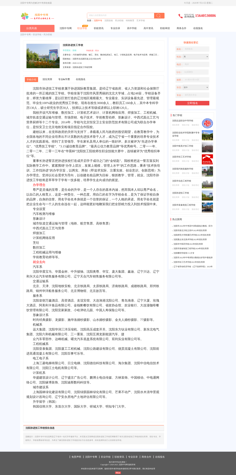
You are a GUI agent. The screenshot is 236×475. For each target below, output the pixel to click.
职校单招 (165, 28)
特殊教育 (130, 20)
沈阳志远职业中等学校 (182, 121)
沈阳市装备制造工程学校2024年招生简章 (191, 248)
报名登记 (195, 125)
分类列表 (31, 28)
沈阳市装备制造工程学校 (183, 205)
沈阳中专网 (66, 28)
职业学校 (82, 28)
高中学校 (132, 28)
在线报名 (198, 28)
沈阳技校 (109, 20)
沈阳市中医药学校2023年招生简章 (188, 244)
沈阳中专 (98, 20)
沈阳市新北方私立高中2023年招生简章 (190, 230)
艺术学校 (141, 20)
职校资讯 (99, 28)
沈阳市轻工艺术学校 (181, 157)
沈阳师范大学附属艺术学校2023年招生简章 (192, 235)
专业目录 (115, 28)
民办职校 (120, 20)
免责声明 (76, 457)
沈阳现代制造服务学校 (182, 169)
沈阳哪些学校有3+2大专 (184, 253)
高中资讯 (148, 28)
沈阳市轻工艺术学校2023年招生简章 (189, 262)
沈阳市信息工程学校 (181, 181)
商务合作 (181, 28)
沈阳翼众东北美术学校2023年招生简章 (190, 239)
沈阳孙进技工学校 (180, 193)
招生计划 (185, 125)
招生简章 (175, 125)
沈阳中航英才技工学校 (182, 146)
